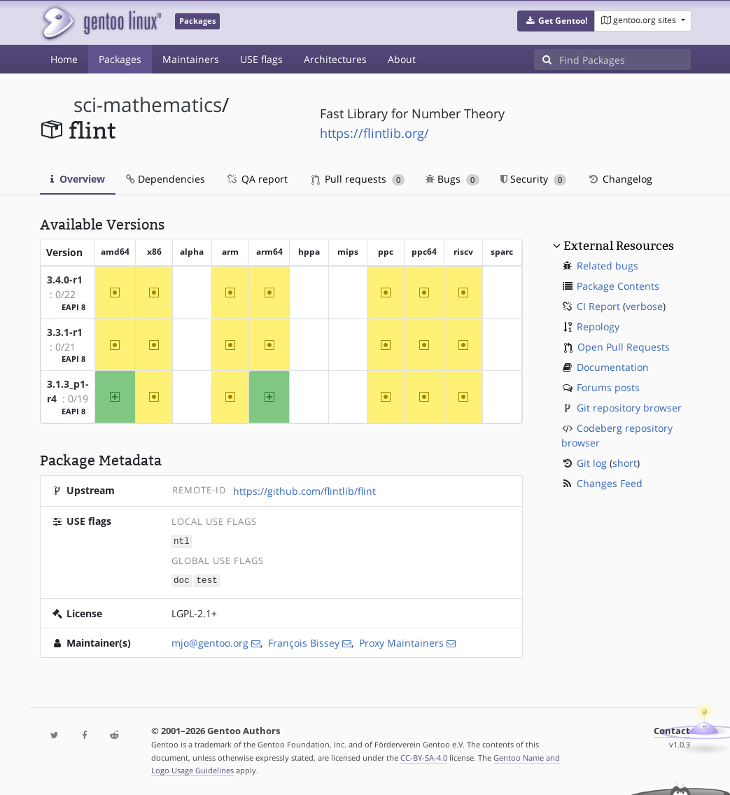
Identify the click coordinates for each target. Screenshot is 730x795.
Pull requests (358, 178)
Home (64, 59)
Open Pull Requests (623, 346)
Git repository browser (629, 407)
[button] (556, 20)
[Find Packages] (625, 59)
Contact (672, 730)
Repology (598, 326)
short (624, 463)
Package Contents (618, 286)
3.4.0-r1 (65, 279)
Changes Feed (610, 483)
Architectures (335, 59)
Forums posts (608, 387)
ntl (182, 541)
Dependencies (165, 178)
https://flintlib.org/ (374, 133)
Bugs (452, 178)
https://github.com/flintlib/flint (304, 491)
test (207, 579)
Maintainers (190, 59)
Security (533, 178)
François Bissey (303, 641)
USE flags (261, 59)
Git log (592, 463)
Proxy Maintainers (401, 641)
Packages (120, 59)
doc (182, 579)
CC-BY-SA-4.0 (423, 756)
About (402, 59)
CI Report (598, 306)
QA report (257, 178)
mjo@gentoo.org (209, 641)
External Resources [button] (618, 246)
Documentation (613, 367)
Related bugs (607, 265)
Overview (77, 178)
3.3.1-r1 (65, 332)
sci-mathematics (147, 105)
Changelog (619, 178)
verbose (644, 306)
